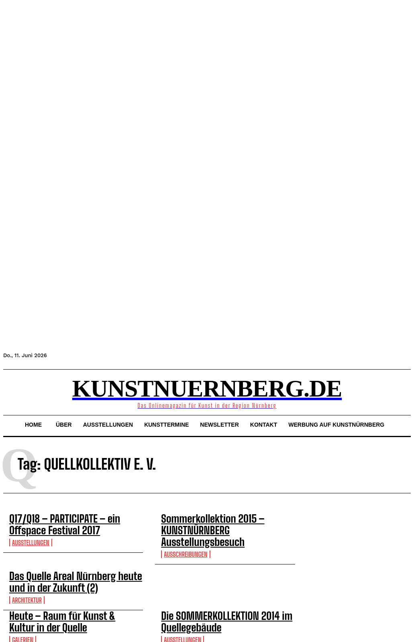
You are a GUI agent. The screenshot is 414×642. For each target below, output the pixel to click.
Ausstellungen (30, 537)
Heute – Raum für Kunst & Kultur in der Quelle (70, 596)
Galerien (22, 611)
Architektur (27, 577)
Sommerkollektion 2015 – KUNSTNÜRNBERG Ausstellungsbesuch (227, 522)
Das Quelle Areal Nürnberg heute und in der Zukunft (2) (70, 562)
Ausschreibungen (185, 537)
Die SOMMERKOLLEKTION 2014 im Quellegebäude (211, 596)
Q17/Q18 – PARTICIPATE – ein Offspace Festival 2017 (66, 522)
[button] (12, 391)
